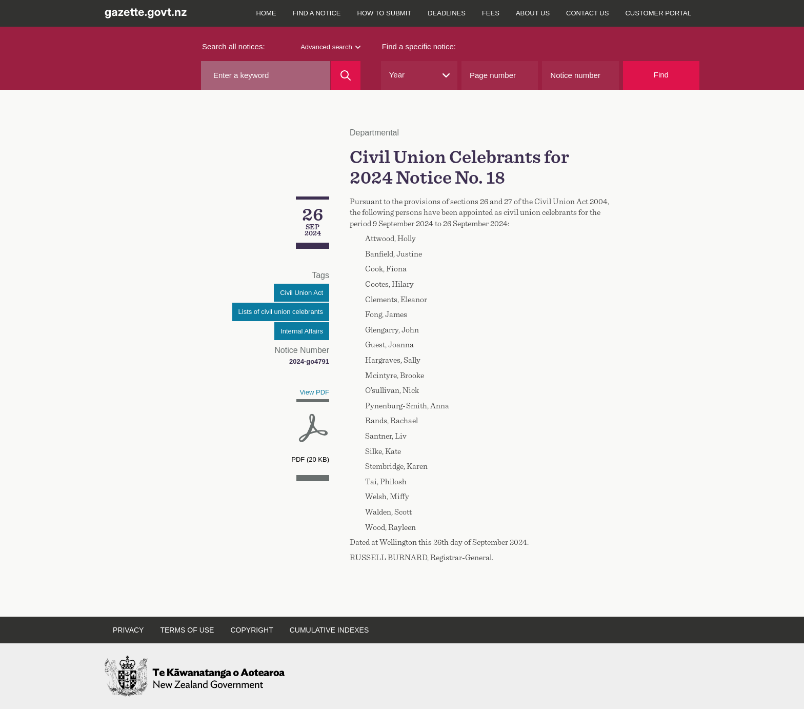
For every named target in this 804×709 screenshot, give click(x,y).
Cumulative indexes (329, 630)
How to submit (384, 13)
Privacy (128, 630)
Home (266, 13)
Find (661, 74)
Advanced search (330, 47)
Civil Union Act (301, 293)
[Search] (345, 75)
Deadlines (447, 13)
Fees (490, 13)
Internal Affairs (301, 331)
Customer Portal (658, 13)
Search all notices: (233, 46)
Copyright (251, 630)
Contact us (587, 13)
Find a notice (317, 13)
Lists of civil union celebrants (280, 312)
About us (533, 13)
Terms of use (187, 630)
